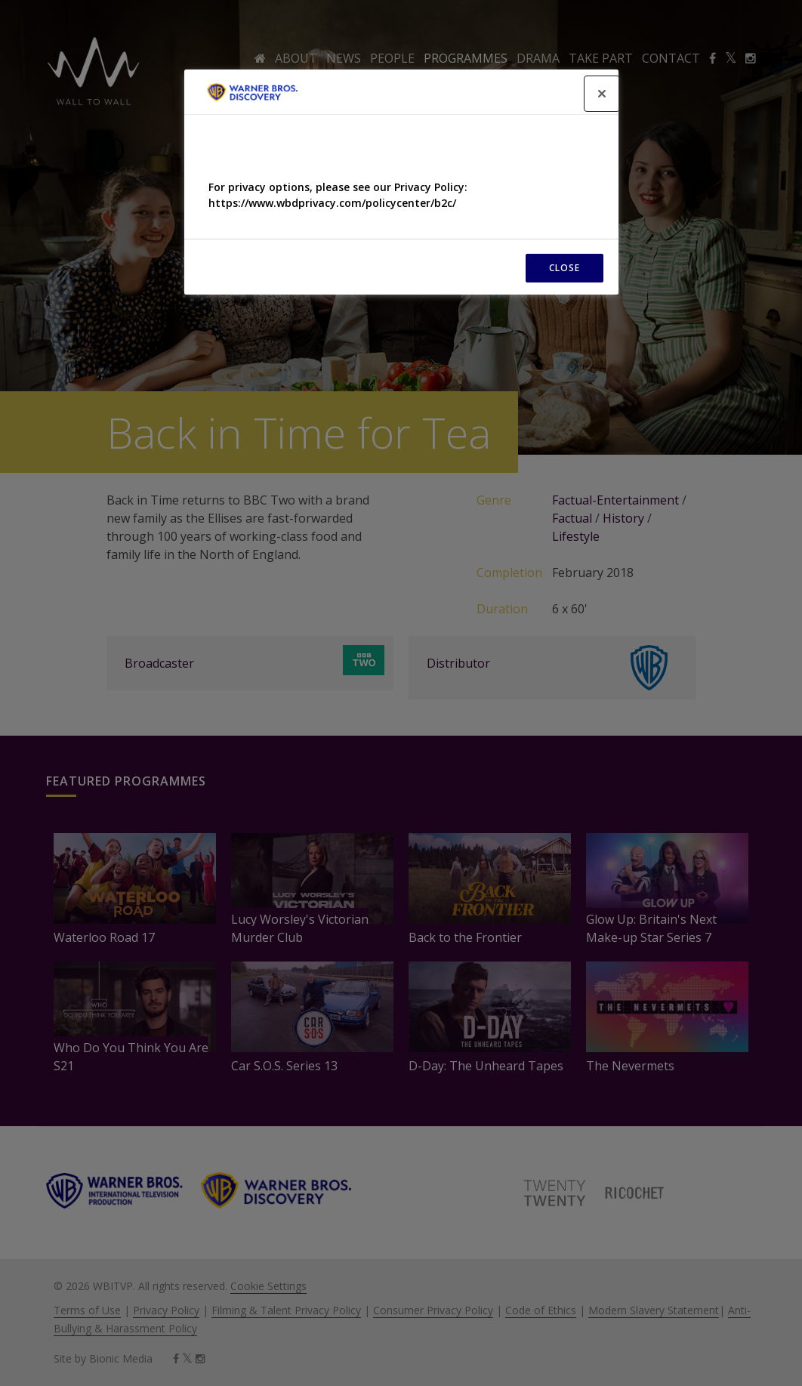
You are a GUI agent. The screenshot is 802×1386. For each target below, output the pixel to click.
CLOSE (564, 267)
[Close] (601, 93)
